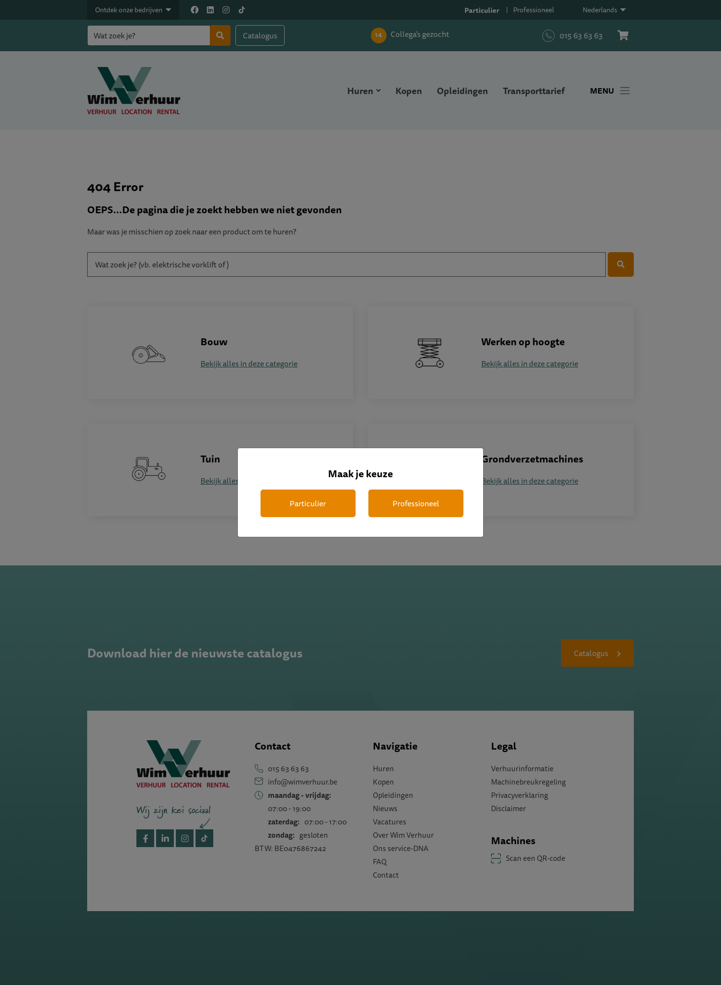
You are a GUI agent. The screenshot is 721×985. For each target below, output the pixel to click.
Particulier (308, 503)
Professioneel (416, 503)
